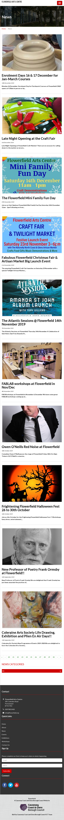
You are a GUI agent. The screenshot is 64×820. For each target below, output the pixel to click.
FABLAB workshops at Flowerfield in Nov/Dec (28, 385)
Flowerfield (12, 1)
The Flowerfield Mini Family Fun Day (29, 198)
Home (4, 29)
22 (18, 657)
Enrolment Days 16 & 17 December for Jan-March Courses (30, 77)
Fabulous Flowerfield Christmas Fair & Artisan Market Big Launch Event (30, 259)
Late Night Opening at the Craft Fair (28, 138)
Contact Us (6, 745)
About (4, 727)
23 (22, 657)
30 (54, 657)
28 (45, 657)
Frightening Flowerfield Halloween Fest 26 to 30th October (31, 508)
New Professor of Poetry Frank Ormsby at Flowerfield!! (30, 571)
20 (9, 657)
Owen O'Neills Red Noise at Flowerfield (31, 447)
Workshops (6, 741)
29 (49, 657)
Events (4, 734)
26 (36, 657)
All (32, 671)
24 (27, 657)
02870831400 (10, 709)
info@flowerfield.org (12, 713)
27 (40, 657)
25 (31, 657)
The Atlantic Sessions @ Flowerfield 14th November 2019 (32, 322)
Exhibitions (5, 738)
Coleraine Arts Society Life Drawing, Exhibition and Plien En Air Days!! (28, 634)
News (4, 731)
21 (13, 657)
